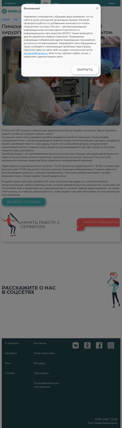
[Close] (97, 8)
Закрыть (85, 69)
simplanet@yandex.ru (36, 53)
